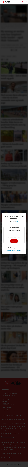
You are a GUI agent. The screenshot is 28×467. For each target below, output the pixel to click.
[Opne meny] (26, 2)
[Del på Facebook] (12, 50)
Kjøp (14, 241)
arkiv (14, 56)
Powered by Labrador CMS (14, 464)
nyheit (3, 56)
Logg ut (9, 457)
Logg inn (23, 1)
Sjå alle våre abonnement (14, 250)
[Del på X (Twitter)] (14, 50)
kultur (9, 56)
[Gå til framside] (6, 2)
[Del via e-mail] (16, 50)
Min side (4, 457)
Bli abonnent (17, 2)
